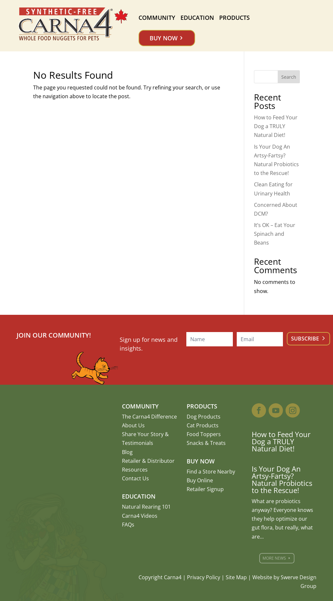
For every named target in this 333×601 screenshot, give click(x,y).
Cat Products (203, 425)
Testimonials (137, 443)
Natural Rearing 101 (146, 506)
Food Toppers (204, 434)
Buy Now (164, 38)
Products (234, 17)
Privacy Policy (203, 577)
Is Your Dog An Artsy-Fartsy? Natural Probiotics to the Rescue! (282, 479)
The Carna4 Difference (149, 416)
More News (276, 558)
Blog (127, 452)
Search (288, 77)
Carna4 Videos (139, 515)
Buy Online (200, 480)
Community (157, 17)
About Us (133, 425)
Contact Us (135, 478)
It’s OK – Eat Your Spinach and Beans (274, 233)
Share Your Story (143, 434)
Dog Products (203, 416)
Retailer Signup (205, 489)
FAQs (128, 524)
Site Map (236, 577)
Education (197, 17)
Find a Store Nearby (211, 471)
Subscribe (305, 338)
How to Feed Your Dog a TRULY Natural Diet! (276, 126)
